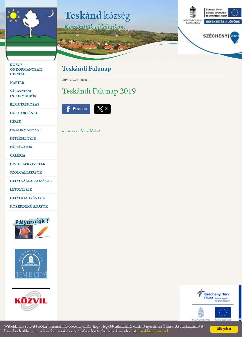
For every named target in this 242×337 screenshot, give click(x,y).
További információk (153, 331)
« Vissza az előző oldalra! (81, 131)
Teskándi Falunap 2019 (99, 92)
